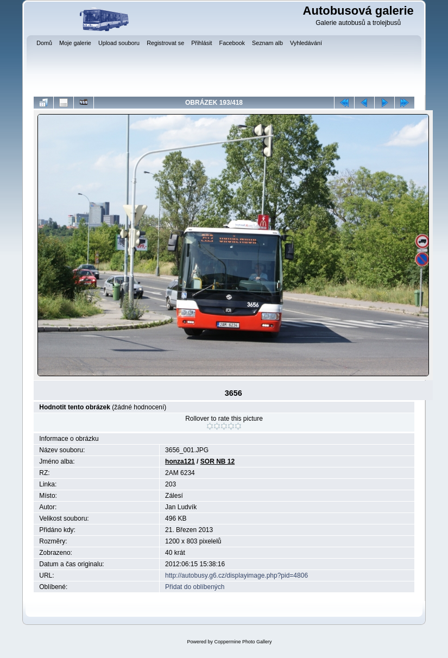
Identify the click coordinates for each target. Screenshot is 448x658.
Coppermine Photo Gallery (243, 641)
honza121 (180, 461)
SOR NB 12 (217, 461)
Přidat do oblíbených (194, 587)
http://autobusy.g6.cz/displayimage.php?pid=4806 (236, 575)
